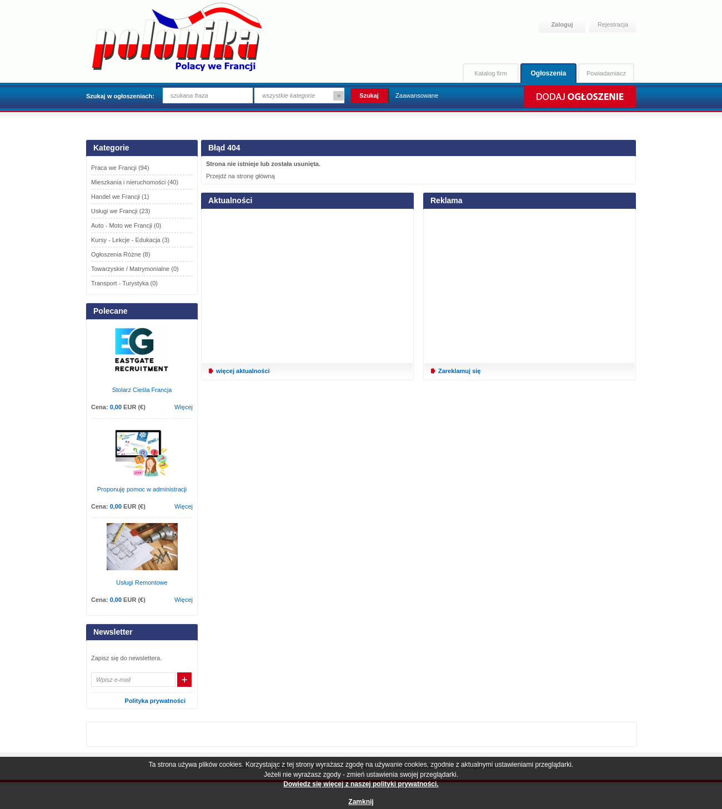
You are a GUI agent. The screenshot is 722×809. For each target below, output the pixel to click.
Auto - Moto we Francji (126, 225)
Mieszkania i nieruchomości (134, 182)
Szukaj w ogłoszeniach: (120, 96)
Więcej (183, 407)
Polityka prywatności (155, 700)
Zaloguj (562, 24)
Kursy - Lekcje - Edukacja (130, 240)
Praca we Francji (120, 167)
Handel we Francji (120, 196)
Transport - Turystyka (124, 283)
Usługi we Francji (120, 211)
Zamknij (360, 802)
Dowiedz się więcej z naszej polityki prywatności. (360, 784)
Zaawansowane (416, 95)
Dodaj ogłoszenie (579, 97)
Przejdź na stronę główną (240, 176)
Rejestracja (613, 24)
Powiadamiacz (606, 73)
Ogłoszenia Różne (120, 254)
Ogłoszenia (548, 73)
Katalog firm (490, 73)
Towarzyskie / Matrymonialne (135, 268)
